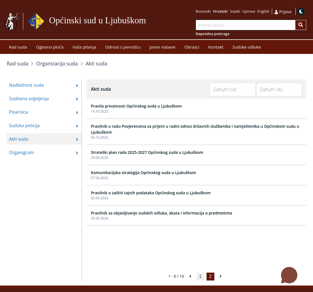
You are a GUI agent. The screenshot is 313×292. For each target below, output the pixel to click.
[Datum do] (275, 89)
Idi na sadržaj (148, 21)
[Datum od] (228, 89)
